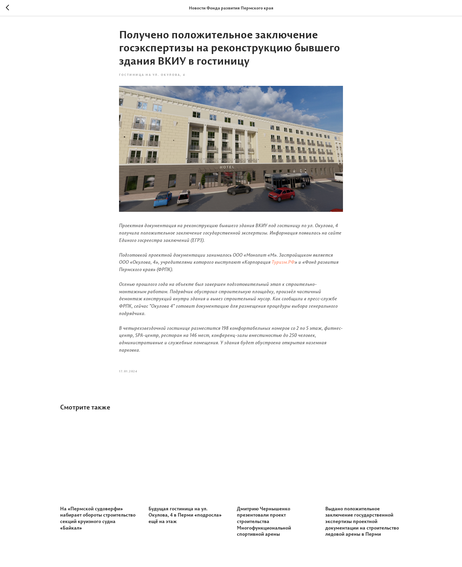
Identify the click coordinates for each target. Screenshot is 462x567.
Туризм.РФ (283, 262)
